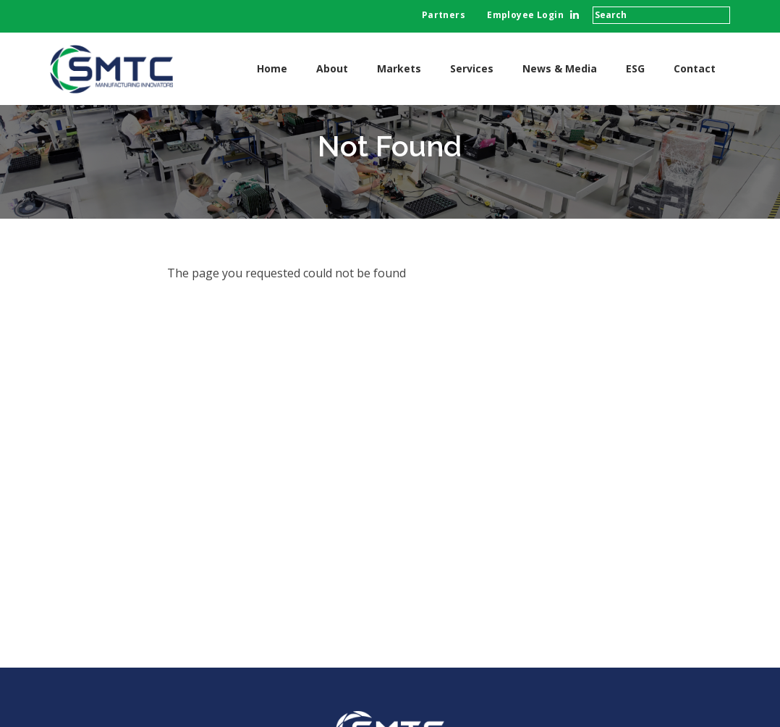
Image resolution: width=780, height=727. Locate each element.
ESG (635, 68)
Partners (443, 15)
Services (471, 68)
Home (272, 68)
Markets (399, 68)
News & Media (559, 68)
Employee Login (525, 15)
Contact (695, 68)
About (332, 68)
